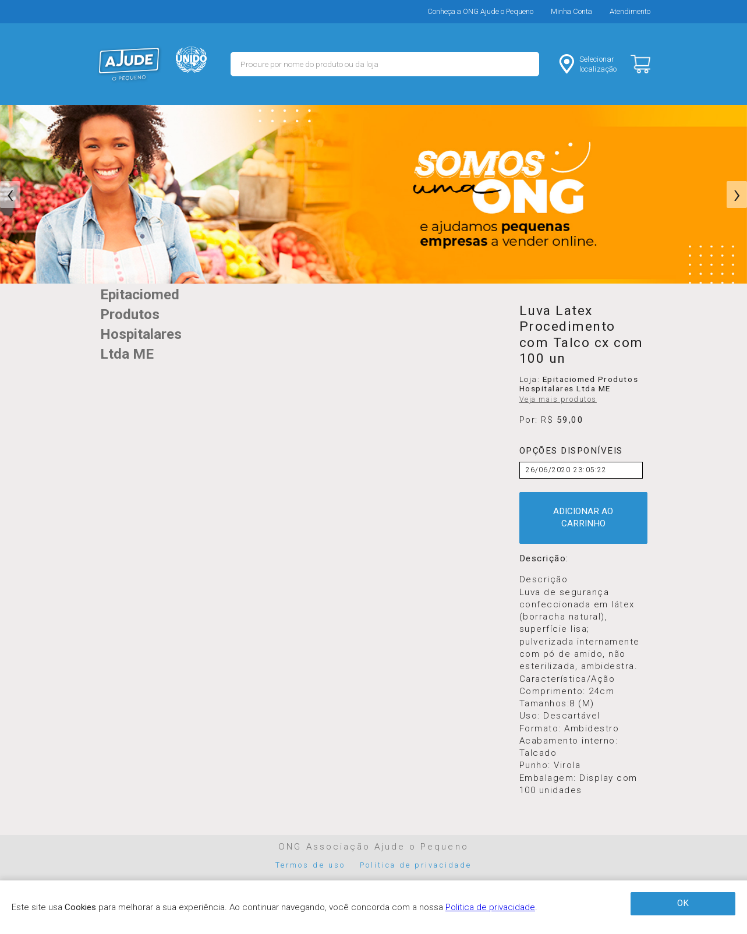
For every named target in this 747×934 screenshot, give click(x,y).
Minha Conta (571, 11)
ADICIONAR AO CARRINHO (583, 517)
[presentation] (10, 194)
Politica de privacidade (416, 865)
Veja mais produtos (558, 399)
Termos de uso (310, 865)
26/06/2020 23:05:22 (566, 470)
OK (683, 903)
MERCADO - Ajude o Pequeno (129, 64)
